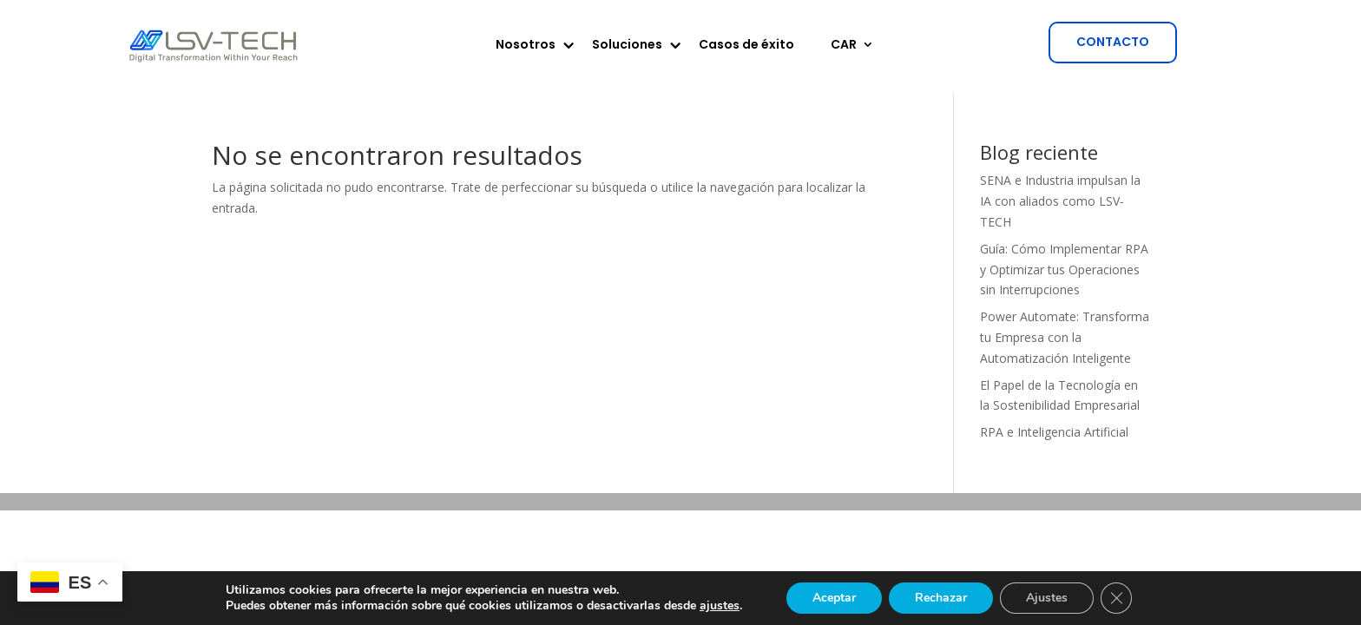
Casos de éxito (746, 45)
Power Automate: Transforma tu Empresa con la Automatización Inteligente (1064, 337)
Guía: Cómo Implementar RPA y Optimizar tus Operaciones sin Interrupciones (1064, 269)
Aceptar (834, 597)
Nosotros (526, 45)
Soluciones (627, 45)
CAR (844, 45)
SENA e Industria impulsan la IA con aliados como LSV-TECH (1060, 201)
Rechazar (941, 597)
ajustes (720, 606)
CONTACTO (1112, 41)
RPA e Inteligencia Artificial (1054, 432)
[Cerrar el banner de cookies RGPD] (1116, 598)
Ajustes (1047, 597)
